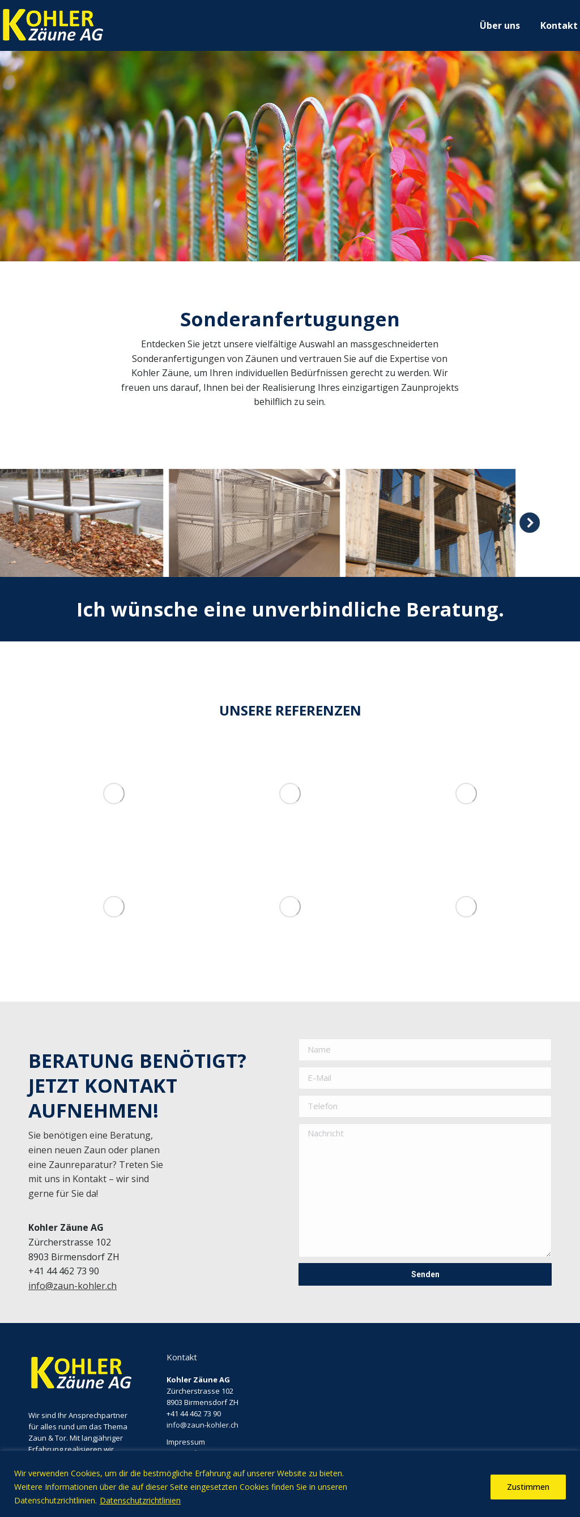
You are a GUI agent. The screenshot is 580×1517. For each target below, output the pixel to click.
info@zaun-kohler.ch (72, 1285)
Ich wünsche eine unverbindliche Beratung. (290, 609)
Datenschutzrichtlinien (140, 1500)
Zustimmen (528, 1486)
